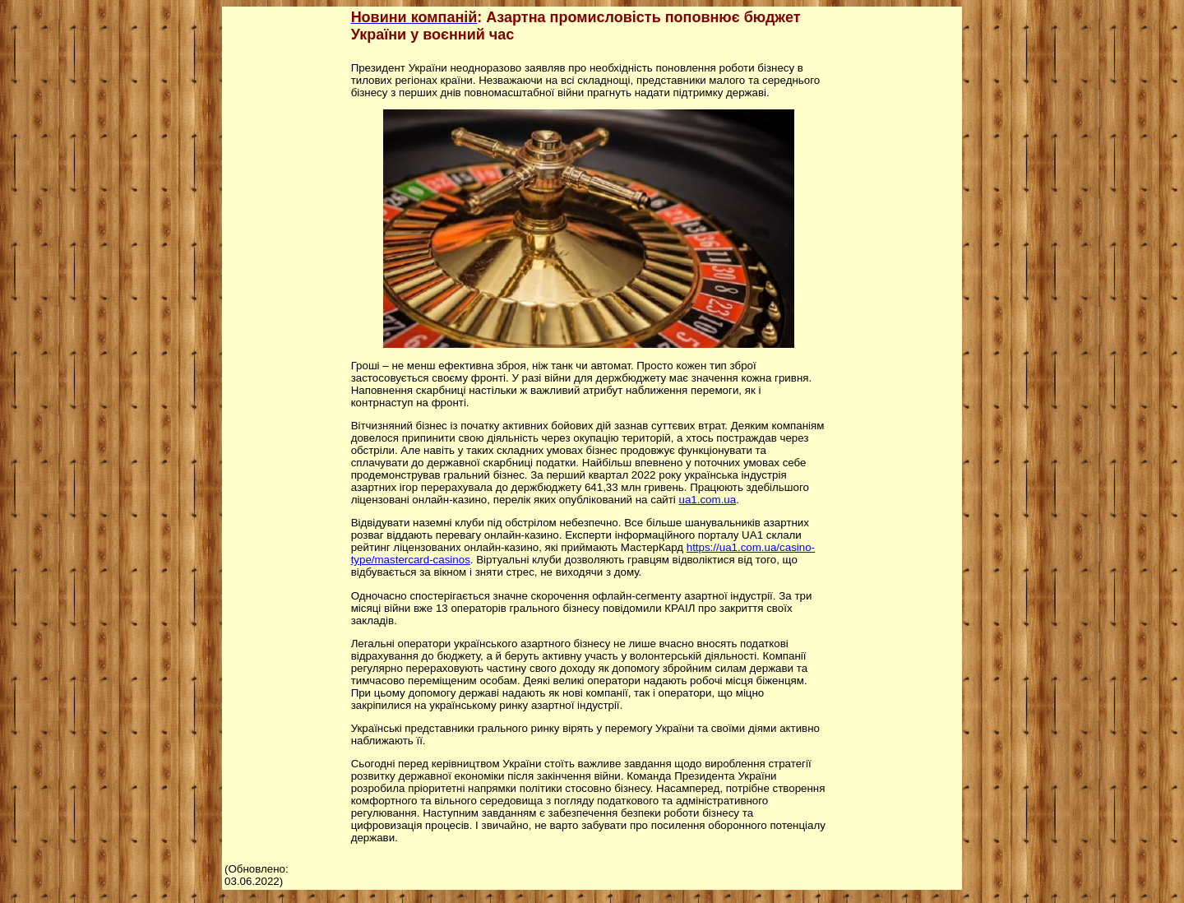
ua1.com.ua (708, 499)
